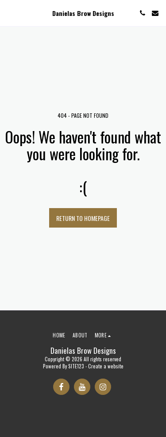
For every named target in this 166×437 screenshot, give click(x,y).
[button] (9, 13)
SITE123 (76, 366)
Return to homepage (83, 218)
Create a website (106, 366)
